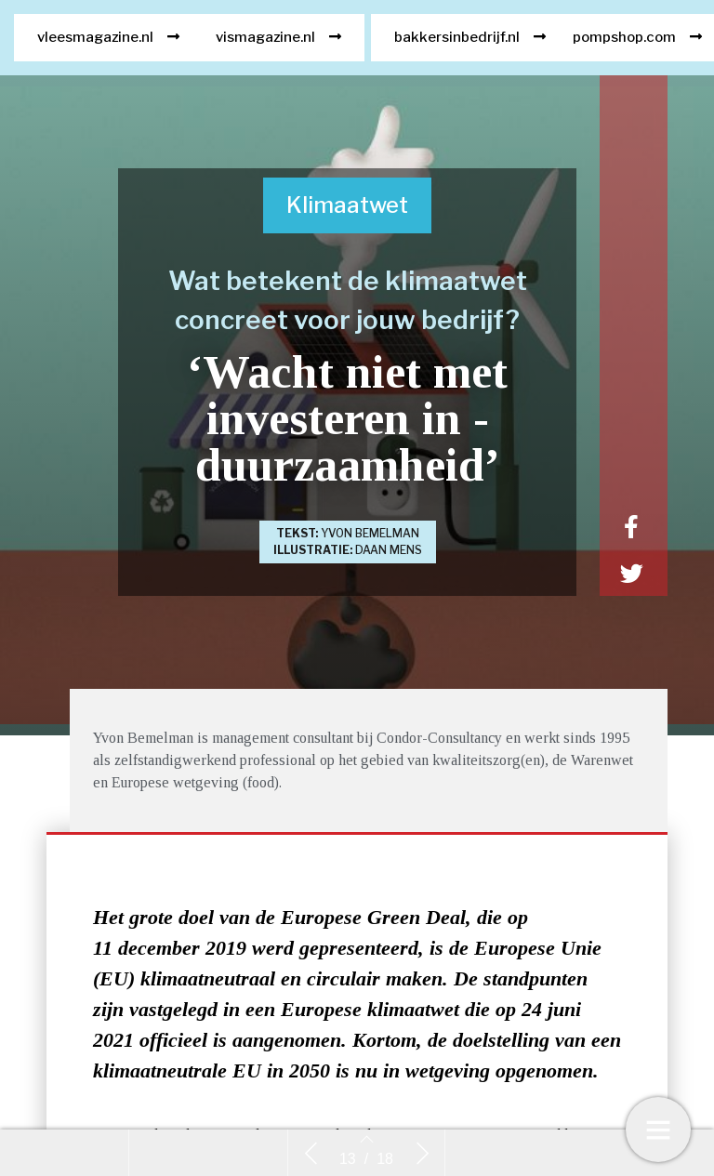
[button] (108, 50)
